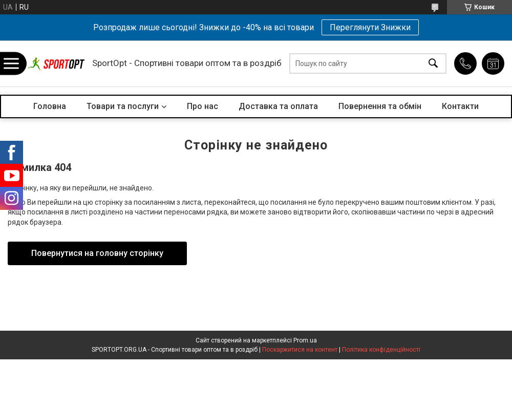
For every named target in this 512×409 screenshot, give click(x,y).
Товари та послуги (123, 106)
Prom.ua (305, 340)
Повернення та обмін (379, 106)
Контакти (460, 106)
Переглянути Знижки (370, 27)
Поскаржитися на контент (299, 349)
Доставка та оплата (278, 106)
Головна (49, 106)
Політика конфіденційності (381, 349)
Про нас (202, 106)
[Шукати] (433, 63)
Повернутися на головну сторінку (97, 253)
